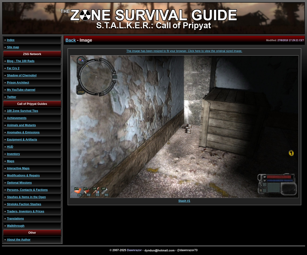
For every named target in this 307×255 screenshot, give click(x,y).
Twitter (11, 97)
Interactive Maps (18, 168)
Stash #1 (184, 200)
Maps (10, 161)
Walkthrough (15, 225)
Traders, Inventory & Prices (25, 211)
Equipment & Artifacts (22, 139)
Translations (15, 218)
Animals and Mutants (21, 125)
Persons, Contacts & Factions (27, 190)
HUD (10, 146)
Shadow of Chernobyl (21, 75)
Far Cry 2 (13, 68)
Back (70, 40)
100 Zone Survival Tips (22, 111)
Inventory (13, 154)
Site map (13, 47)
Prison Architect (18, 82)
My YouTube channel (21, 89)
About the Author (18, 239)
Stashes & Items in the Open (26, 197)
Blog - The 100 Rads (21, 61)
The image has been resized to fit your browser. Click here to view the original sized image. (184, 51)
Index (10, 40)
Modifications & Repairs (23, 175)
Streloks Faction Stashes (24, 204)
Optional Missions (19, 182)
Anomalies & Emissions (23, 132)
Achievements (16, 118)
